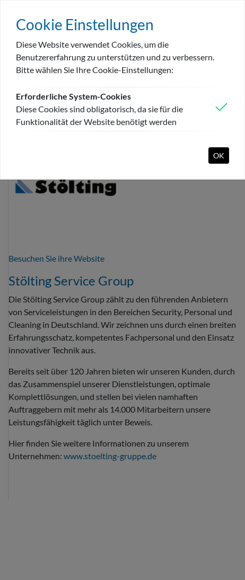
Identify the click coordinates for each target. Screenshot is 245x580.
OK (218, 155)
